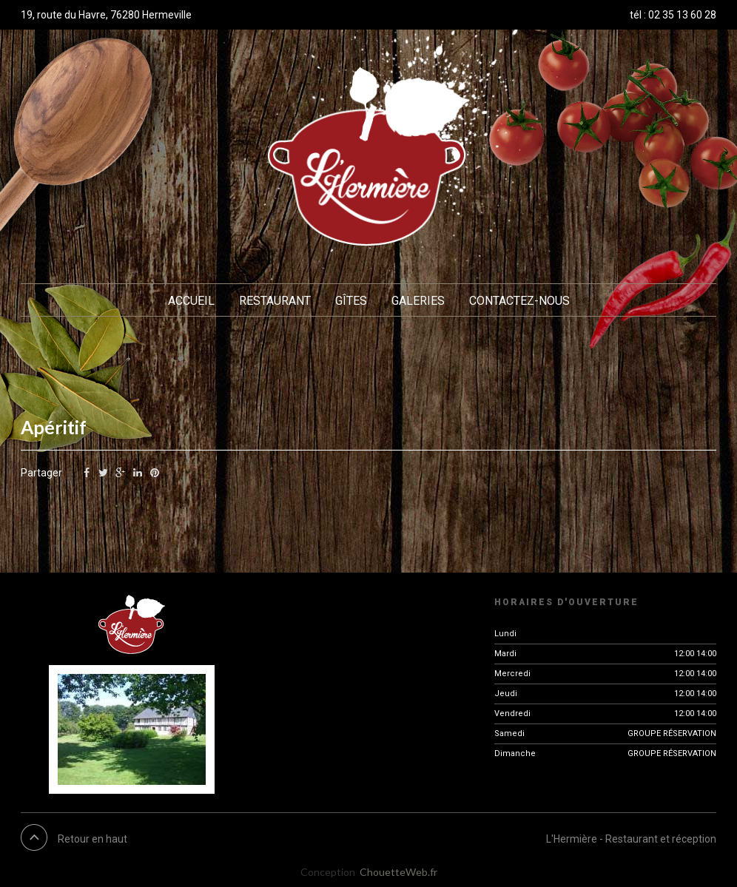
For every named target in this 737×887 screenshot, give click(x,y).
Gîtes (351, 301)
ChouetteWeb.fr (398, 872)
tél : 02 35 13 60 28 (673, 15)
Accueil (191, 301)
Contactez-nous (519, 301)
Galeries (418, 301)
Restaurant (275, 301)
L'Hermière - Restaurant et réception (631, 839)
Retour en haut (92, 839)
